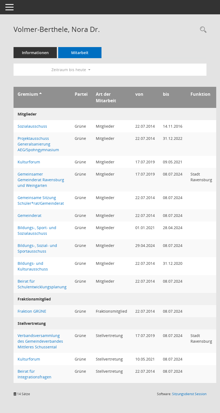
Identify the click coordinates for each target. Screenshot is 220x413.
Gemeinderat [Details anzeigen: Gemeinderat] (29, 215)
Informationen (35, 52)
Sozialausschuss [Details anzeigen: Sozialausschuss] (32, 126)
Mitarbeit (79, 52)
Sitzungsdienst (189, 394)
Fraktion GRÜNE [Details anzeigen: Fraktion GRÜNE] (32, 311)
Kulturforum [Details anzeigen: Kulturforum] (29, 161)
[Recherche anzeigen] (201, 29)
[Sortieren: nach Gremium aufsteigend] (40, 94)
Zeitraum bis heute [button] (70, 69)
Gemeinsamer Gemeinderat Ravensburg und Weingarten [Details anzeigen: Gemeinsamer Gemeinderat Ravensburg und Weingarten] (41, 179)
